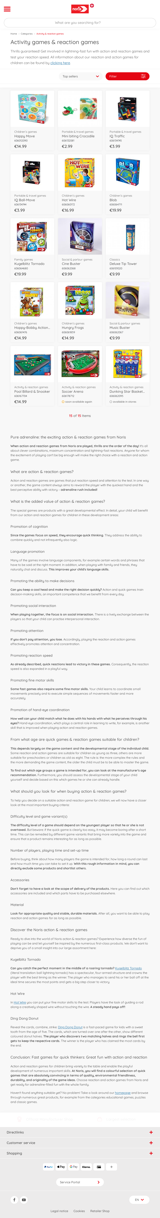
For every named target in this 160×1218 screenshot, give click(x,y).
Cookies (79, 1211)
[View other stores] (92, 6)
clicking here (60, 63)
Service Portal (80, 1182)
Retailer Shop (100, 1211)
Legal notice (59, 1211)
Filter (127, 76)
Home (14, 33)
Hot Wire (20, 1002)
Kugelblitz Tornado (128, 968)
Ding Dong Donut (70, 1027)
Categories (27, 33)
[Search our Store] (80, 22)
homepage (123, 1093)
